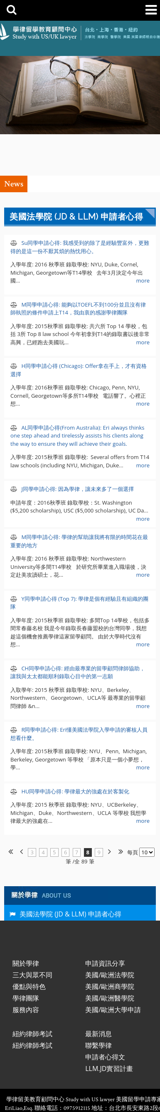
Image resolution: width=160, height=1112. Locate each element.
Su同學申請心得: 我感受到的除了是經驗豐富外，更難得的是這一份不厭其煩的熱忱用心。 (79, 205)
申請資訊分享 (105, 921)
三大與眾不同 (32, 933)
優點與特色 (29, 945)
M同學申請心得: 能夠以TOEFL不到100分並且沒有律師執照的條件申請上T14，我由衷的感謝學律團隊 (78, 267)
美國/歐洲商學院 (109, 945)
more (143, 239)
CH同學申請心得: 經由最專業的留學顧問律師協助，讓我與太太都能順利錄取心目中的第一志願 (77, 631)
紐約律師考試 (32, 992)
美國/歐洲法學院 (109, 933)
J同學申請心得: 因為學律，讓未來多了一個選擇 (77, 447)
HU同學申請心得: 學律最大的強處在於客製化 (74, 750)
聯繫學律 (98, 1003)
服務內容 (25, 968)
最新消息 (98, 992)
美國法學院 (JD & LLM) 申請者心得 (70, 872)
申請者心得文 (105, 1015)
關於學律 (25, 921)
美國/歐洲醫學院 (109, 956)
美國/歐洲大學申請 (113, 968)
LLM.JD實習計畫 (109, 1027)
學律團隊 (25, 956)
